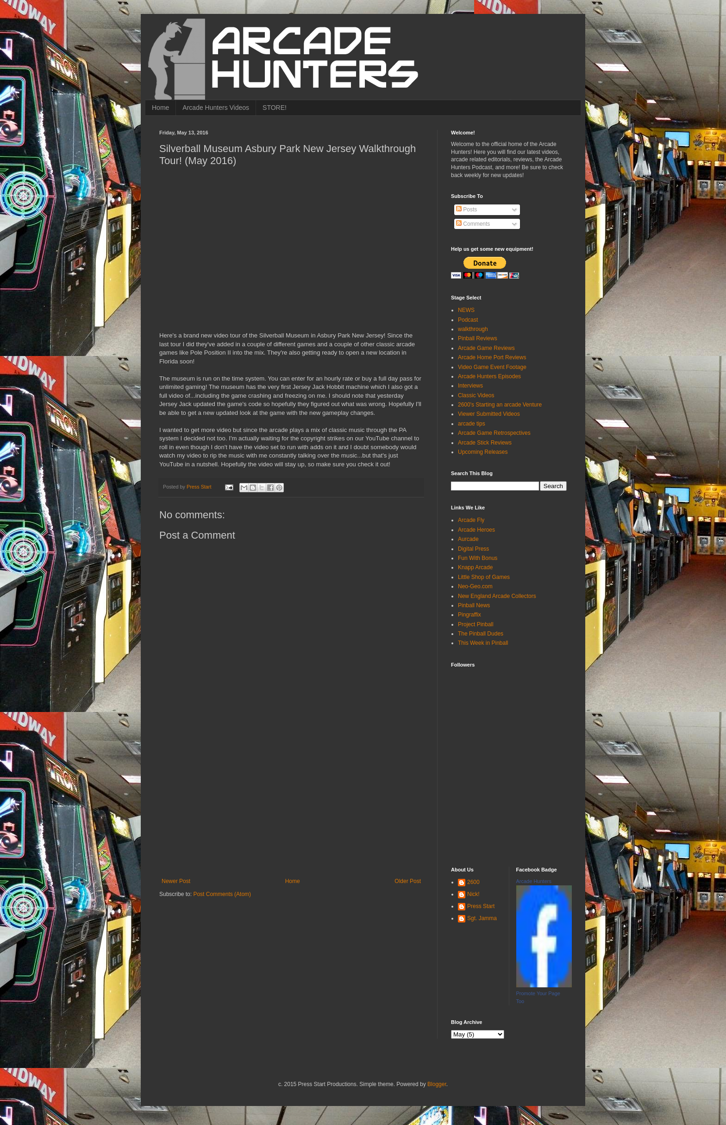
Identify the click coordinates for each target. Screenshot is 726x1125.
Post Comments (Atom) (222, 894)
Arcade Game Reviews (486, 348)
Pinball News (474, 605)
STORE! (275, 107)
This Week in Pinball (483, 643)
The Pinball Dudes (480, 633)
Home (160, 107)
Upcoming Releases (482, 452)
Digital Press (473, 549)
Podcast (468, 320)
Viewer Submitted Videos (489, 414)
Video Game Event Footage (492, 367)
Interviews (470, 385)
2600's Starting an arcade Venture (500, 404)
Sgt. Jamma (482, 918)
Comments (473, 224)
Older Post (407, 881)
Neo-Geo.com (475, 586)
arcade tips (471, 423)
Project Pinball (476, 624)
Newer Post (176, 881)
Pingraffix (469, 614)
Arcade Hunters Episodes (489, 376)
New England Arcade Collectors (497, 596)
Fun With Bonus (477, 558)
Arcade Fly (471, 520)
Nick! (473, 894)
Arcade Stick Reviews (485, 442)
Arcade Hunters (533, 881)
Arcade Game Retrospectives (494, 433)
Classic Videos (476, 395)
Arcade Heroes (476, 530)
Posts (466, 209)
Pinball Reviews (477, 338)
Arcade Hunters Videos (215, 107)
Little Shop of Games (484, 577)
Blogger (436, 1084)
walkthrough (473, 329)
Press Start (480, 906)
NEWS (466, 310)
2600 (473, 882)
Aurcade (468, 539)
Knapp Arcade (475, 567)
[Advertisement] (291, 808)
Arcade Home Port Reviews (492, 357)
